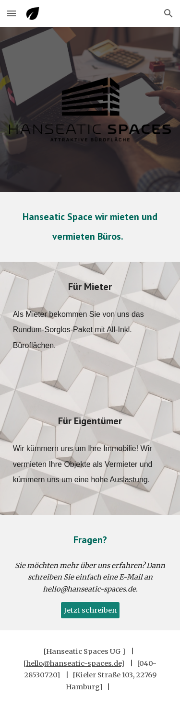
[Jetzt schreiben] (90, 610)
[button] (11, 13)
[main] (90, 226)
